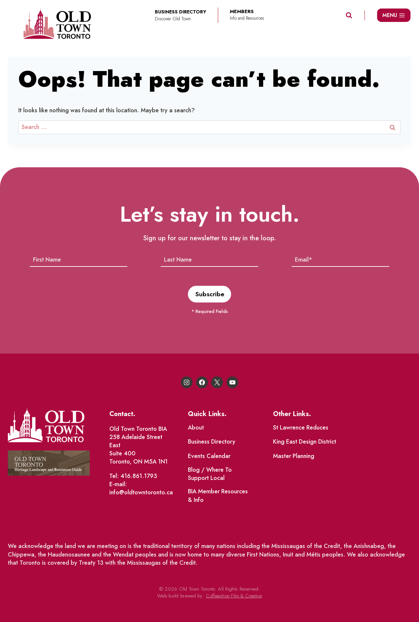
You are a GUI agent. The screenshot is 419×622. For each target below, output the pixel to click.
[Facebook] (202, 382)
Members (242, 11)
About (196, 427)
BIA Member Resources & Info (218, 495)
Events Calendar (209, 456)
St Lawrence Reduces (300, 427)
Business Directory (211, 442)
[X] (217, 382)
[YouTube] (232, 382)
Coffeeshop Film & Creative (234, 595)
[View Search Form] (348, 15)
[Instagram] (186, 382)
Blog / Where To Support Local (210, 474)
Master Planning (293, 456)
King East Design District (304, 442)
